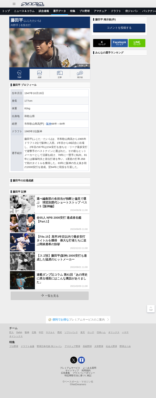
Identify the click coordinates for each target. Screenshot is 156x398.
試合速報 (44, 10)
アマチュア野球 (72, 346)
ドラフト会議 (27, 346)
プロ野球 (84, 10)
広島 (34, 332)
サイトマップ (72, 370)
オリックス (113, 332)
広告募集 (65, 373)
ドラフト (116, 10)
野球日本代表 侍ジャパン (49, 346)
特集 (72, 10)
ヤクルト (50, 332)
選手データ (59, 10)
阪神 (48, 123)
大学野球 (98, 346)
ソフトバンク (71, 332)
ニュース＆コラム (24, 10)
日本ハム (101, 332)
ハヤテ (125, 332)
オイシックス (16, 336)
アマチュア (100, 10)
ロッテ (90, 332)
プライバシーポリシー (84, 373)
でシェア (102, 43)
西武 (59, 332)
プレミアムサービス (70, 368)
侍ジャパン (131, 10)
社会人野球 (111, 346)
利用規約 (86, 370)
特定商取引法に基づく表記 (78, 375)
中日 (41, 332)
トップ (6, 10)
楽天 (82, 332)
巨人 (11, 332)
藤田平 (17, 20)
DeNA (19, 332)
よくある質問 (89, 368)
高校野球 (87, 346)
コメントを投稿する (119, 27)
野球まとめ (125, 346)
